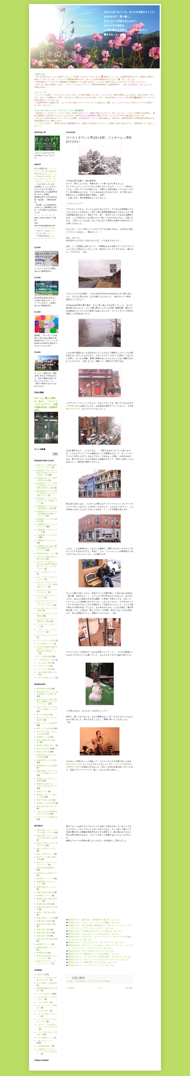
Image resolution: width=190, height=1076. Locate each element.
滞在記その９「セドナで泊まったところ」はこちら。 (91, 951)
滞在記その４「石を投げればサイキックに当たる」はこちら (94, 931)
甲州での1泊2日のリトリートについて (47, 957)
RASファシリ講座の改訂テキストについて (47, 466)
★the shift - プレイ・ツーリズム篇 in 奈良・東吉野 (47, 836)
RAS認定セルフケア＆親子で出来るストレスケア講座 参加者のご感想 (47, 485)
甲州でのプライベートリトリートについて (47, 962)
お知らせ (40, 974)
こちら (39, 126)
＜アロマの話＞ (43, 1002)
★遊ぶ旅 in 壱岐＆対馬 (46, 924)
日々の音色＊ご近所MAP (47, 983)
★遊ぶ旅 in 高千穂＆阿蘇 (47, 939)
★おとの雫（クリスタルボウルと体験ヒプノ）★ (47, 708)
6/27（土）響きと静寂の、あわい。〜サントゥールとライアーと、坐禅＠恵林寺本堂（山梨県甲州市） (46, 404)
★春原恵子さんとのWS (46, 760)
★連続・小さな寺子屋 (46, 803)
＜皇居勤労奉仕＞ (44, 1046)
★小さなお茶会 (43, 748)
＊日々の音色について (46, 678)
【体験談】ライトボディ (47, 540)
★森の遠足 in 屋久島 (45, 892)
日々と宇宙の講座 (44, 656)
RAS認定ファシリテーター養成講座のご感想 (47, 507)
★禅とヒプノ (42, 791)
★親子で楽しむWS (45, 800)
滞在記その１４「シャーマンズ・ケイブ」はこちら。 (91, 965)
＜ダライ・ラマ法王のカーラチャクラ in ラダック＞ (47, 1027)
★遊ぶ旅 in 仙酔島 (44, 921)
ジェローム (120, 186)
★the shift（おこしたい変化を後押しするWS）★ (47, 693)
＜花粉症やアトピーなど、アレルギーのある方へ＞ (47, 1051)
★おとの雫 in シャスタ (46, 848)
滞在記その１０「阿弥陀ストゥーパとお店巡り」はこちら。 (94, 954)
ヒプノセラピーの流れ (46, 640)
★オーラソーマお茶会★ (47, 723)
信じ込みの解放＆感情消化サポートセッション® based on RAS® (45, 173)
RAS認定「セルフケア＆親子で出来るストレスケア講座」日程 (47, 472)
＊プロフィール (43, 666)
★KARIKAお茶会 (44, 689)
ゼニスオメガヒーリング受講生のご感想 (47, 620)
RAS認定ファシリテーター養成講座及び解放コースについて (47, 513)
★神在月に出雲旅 (44, 904)
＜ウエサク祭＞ (43, 1011)
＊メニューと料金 (44, 669)
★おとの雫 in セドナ (45, 854)
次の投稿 (70, 988)
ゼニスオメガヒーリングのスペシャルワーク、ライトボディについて (47, 603)
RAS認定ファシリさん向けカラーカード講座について (47, 500)
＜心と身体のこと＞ (45, 1038)
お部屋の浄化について (46, 553)
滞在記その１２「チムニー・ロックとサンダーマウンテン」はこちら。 (99, 959)
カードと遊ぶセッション (47, 572)
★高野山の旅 (42, 953)
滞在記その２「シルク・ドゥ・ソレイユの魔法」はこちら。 (94, 922)
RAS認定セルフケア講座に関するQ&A (47, 479)
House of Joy (74, 408)
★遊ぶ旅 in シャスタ (45, 918)
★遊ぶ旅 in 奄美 (43, 929)
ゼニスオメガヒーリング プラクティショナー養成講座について (47, 584)
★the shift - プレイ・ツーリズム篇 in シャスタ (47, 831)
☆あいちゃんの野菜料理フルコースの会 (47, 812)
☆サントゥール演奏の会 (47, 817)
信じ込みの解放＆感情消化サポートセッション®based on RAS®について (47, 650)
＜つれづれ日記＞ (80, 981)
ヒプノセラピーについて (47, 635)
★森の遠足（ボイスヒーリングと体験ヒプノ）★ (47, 772)
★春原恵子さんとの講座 (47, 766)
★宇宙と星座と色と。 (46, 745)
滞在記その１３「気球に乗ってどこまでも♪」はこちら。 (93, 962)
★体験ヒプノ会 (43, 737)
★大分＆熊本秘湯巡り (46, 868)
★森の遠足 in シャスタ (46, 887)
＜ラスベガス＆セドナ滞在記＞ (100, 981)
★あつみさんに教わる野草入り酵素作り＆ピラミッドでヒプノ (47, 701)
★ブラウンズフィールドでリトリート (47, 863)
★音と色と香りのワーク (47, 806)
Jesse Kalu (119, 764)
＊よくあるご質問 (44, 663)
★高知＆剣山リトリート (47, 947)
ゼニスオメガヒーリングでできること (47, 591)
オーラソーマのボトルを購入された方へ (47, 979)
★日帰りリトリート (45, 878)
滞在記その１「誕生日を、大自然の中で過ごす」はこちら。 (94, 919)
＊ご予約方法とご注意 (46, 660)
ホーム (99, 988)
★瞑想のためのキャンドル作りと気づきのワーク (47, 785)
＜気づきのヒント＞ (45, 1041)
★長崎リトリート (44, 944)
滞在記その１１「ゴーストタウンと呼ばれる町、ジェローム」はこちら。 (100, 956)
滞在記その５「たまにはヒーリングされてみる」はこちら (93, 934)
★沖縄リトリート (44, 895)
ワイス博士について (45, 644)
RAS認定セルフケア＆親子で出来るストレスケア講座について (47, 493)
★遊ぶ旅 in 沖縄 (43, 936)
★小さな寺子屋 (43, 752)
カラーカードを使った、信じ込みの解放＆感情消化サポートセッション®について (47, 565)
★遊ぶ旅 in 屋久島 (44, 933)
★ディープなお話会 (45, 728)
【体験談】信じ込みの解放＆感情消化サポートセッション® (47, 548)
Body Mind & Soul (74, 764)
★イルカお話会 (43, 714)
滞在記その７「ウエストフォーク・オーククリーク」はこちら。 (96, 942)
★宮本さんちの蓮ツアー (47, 873)
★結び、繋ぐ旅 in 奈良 (46, 912)
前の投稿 (129, 988)
